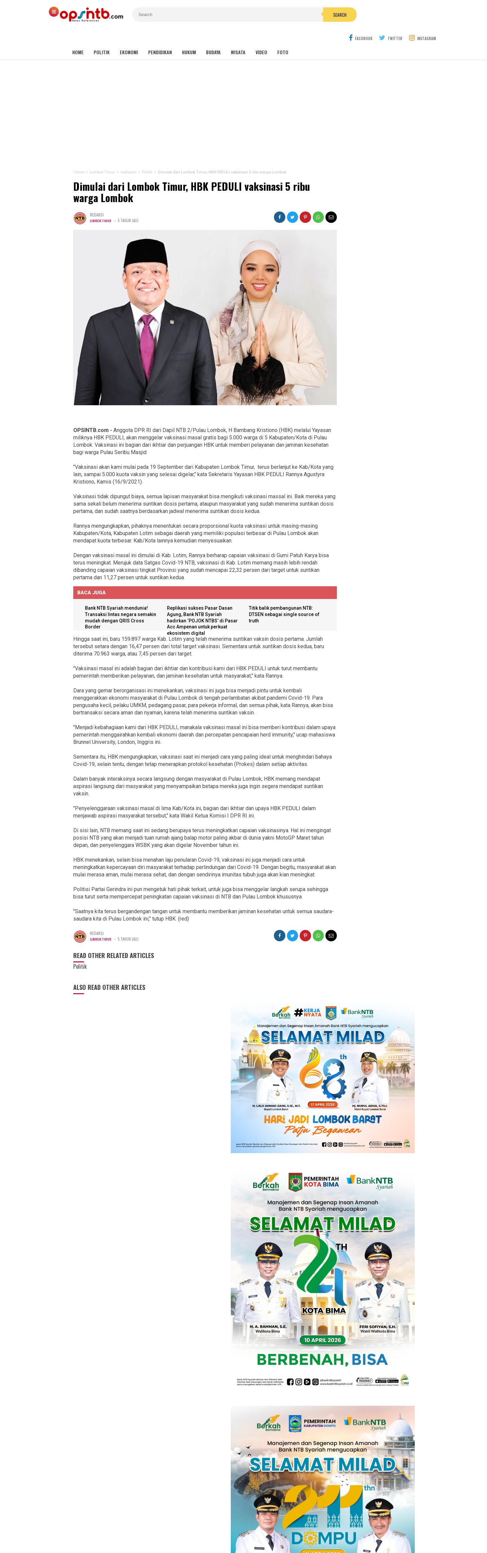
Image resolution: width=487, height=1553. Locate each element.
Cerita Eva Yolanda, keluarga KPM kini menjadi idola (361, 885)
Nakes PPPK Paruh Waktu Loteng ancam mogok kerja (356, 1215)
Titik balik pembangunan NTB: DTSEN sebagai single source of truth (263, 587)
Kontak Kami (218, 1525)
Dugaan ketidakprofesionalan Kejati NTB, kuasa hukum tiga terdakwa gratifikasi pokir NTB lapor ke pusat (363, 1183)
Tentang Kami (182, 1525)
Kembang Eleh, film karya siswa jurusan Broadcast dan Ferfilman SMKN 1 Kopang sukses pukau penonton (363, 827)
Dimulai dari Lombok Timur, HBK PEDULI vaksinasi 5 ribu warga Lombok (180, 176)
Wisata (238, 36)
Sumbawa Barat (225, 1445)
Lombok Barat (202, 1438)
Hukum (189, 36)
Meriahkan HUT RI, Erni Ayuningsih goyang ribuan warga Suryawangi (364, 903)
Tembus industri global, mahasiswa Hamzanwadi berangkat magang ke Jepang (358, 1030)
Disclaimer (308, 1525)
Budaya (213, 36)
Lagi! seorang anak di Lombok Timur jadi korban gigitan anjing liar (359, 1059)
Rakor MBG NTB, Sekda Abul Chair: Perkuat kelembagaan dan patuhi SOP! (357, 1115)
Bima (204, 1445)
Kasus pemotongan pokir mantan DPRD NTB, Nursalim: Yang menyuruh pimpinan (372, 999)
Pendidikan (160, 36)
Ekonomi (129, 36)
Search (281, 14)
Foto (282, 36)
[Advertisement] (243, 99)
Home (78, 36)
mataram (257, 1431)
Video (261, 36)
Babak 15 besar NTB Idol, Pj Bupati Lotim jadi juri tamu (364, 848)
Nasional (275, 1431)
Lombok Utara (263, 1438)
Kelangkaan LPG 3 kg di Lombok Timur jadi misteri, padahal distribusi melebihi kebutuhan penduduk (363, 1147)
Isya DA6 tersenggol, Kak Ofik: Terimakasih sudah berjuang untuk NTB (365, 867)
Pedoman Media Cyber (264, 1525)
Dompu (242, 1438)
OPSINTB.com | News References (238, 1536)
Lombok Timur (101, 205)
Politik (102, 36)
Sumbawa (226, 1438)
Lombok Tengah (232, 1431)
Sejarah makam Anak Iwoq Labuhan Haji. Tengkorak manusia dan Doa (357, 1086)
